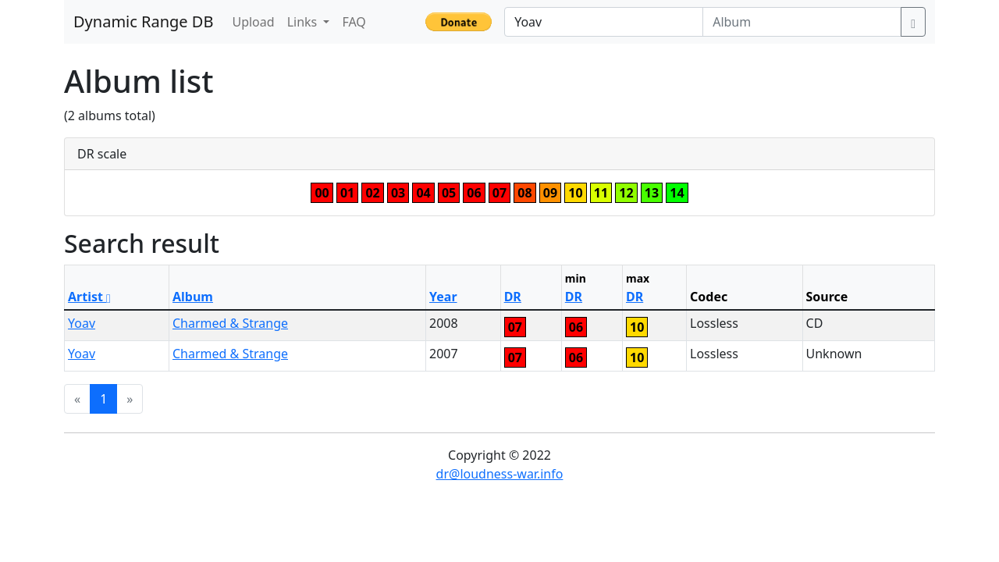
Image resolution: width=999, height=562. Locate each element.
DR (512, 296)
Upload (253, 21)
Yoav (81, 323)
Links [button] (304, 21)
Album (192, 296)
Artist (89, 296)
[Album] (801, 22)
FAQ (353, 21)
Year (443, 296)
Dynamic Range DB (143, 21)
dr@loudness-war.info (499, 473)
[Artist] (603, 22)
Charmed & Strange (230, 323)
